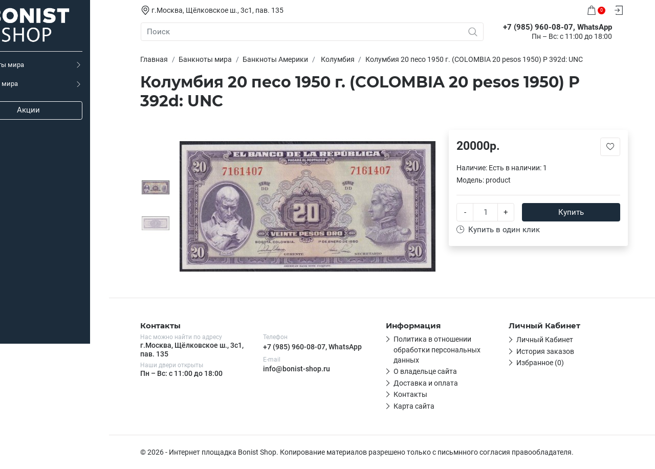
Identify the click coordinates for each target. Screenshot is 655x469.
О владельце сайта (432, 371)
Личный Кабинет (551, 340)
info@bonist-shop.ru (303, 369)
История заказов (552, 351)
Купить (578, 211)
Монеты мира (29, 83)
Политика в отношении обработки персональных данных (444, 349)
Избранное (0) (547, 363)
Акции (61, 110)
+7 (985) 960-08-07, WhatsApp (319, 347)
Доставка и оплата (433, 383)
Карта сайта (421, 406)
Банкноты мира (32, 65)
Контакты (417, 394)
